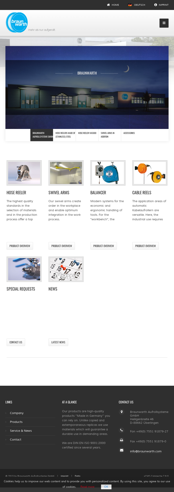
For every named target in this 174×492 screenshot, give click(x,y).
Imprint (161, 4)
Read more (87, 487)
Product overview (20, 246)
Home (113, 4)
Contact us (16, 342)
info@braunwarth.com (146, 451)
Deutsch (136, 4)
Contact (15, 439)
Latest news (58, 342)
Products (16, 422)
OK (106, 487)
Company (17, 413)
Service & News (21, 431)
